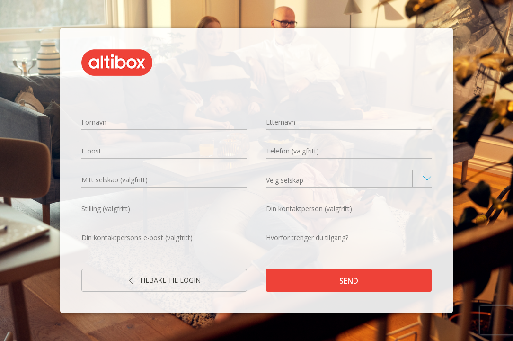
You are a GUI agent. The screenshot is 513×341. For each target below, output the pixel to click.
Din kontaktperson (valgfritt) (309, 208)
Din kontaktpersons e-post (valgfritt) (137, 237)
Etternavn (280, 121)
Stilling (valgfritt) (105, 208)
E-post (91, 150)
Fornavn (93, 121)
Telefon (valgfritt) (292, 150)
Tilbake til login (164, 280)
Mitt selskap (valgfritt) (114, 179)
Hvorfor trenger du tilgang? (307, 237)
